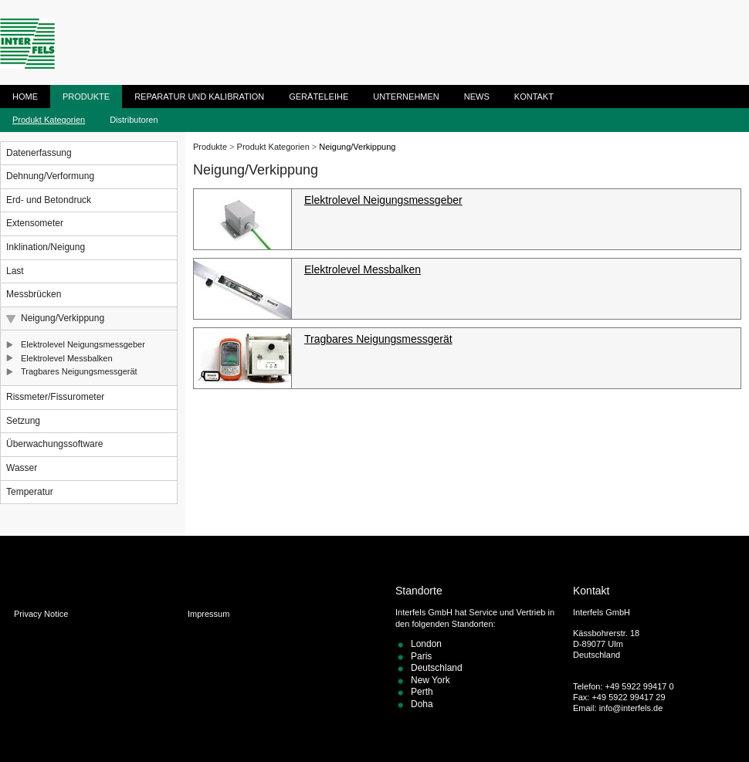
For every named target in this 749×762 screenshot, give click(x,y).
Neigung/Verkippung (62, 318)
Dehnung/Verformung (50, 176)
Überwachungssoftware (54, 444)
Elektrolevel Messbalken (67, 358)
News (477, 96)
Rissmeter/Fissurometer (55, 396)
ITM (27, 44)
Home (25, 96)
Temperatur (29, 491)
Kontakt (534, 96)
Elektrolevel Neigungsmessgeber (83, 344)
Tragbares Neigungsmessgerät (79, 371)
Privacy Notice (41, 613)
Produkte (86, 96)
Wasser (21, 467)
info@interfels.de (631, 708)
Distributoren (134, 119)
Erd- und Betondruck (48, 200)
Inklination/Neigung (45, 247)
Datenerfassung (39, 152)
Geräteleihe (318, 96)
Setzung (23, 420)
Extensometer (34, 223)
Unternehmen (406, 96)
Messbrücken (33, 294)
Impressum (208, 613)
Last (15, 271)
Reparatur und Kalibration (199, 96)
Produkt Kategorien (48, 119)
